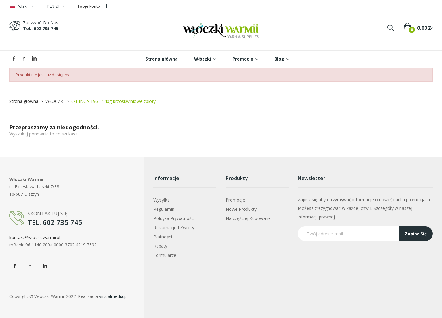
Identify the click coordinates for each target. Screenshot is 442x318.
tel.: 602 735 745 (40, 28)
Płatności (162, 237)
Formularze (164, 255)
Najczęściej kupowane (248, 218)
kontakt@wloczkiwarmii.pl (34, 237)
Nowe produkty (241, 209)
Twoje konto (88, 6)
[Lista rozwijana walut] (56, 6)
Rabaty (160, 246)
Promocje (235, 200)
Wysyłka (161, 200)
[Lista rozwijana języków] (22, 6)
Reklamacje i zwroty (173, 227)
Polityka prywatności (174, 218)
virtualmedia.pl (113, 296)
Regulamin (163, 209)
